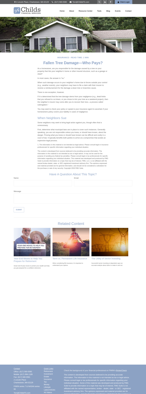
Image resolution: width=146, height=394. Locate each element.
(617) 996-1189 (26, 374)
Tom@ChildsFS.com (79, 2)
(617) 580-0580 (59, 2)
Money (46, 385)
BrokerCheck (121, 370)
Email (76, 178)
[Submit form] (19, 209)
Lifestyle (47, 387)
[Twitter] (99, 2)
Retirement (48, 371)
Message (17, 191)
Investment (48, 374)
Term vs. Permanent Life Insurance (70, 258)
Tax (45, 382)
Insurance (48, 379)
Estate (46, 377)
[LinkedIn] (105, 2)
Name (16, 178)
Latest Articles (49, 390)
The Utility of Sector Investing (105, 258)
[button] (62, 11)
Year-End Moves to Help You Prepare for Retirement (28, 259)
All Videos (48, 392)
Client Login (124, 2)
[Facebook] (110, 2)
